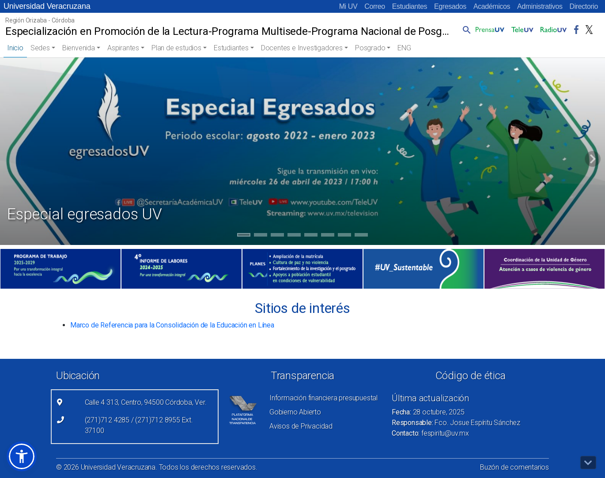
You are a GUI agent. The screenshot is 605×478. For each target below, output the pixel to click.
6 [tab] (328, 236)
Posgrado (370, 48)
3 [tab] (278, 236)
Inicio (15, 48)
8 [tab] (361, 236)
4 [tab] (294, 236)
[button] (465, 29)
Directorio (584, 6)
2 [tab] (261, 236)
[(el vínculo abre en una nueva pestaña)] (60, 269)
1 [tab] (244, 236)
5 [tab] (311, 236)
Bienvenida (78, 48)
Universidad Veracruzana (47, 6)
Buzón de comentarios (514, 467)
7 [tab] (345, 236)
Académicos (491, 6)
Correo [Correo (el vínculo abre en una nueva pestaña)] (374, 6)
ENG (404, 48)
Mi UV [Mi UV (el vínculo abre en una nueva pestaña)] (348, 6)
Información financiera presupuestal (323, 398)
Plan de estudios (176, 48)
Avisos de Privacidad (301, 426)
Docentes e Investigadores (302, 48)
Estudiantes (409, 6)
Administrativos (539, 6)
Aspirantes (123, 48)
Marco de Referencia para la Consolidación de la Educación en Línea (172, 325)
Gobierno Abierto (295, 412)
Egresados (450, 6)
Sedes (40, 48)
